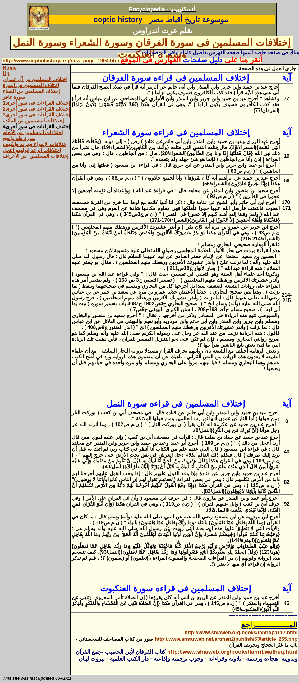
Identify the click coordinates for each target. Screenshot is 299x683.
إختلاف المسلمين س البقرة (31, 85)
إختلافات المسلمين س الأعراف (35, 156)
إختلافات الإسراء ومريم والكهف (35, 144)
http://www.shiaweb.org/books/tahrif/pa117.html (241, 632)
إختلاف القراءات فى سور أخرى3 (36, 114)
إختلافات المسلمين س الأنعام (33, 132)
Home (9, 68)
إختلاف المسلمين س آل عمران (35, 79)
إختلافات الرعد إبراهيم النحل (32, 150)
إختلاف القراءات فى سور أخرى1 (36, 103)
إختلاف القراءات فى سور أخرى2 (36, 109)
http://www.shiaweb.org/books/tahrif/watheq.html (232, 652)
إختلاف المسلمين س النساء (31, 91)
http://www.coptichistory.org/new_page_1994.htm (60, 60)
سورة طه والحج (19, 138)
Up (6, 73)
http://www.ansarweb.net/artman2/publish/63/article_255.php (226, 639)
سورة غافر (14, 97)
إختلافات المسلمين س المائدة (33, 120)
